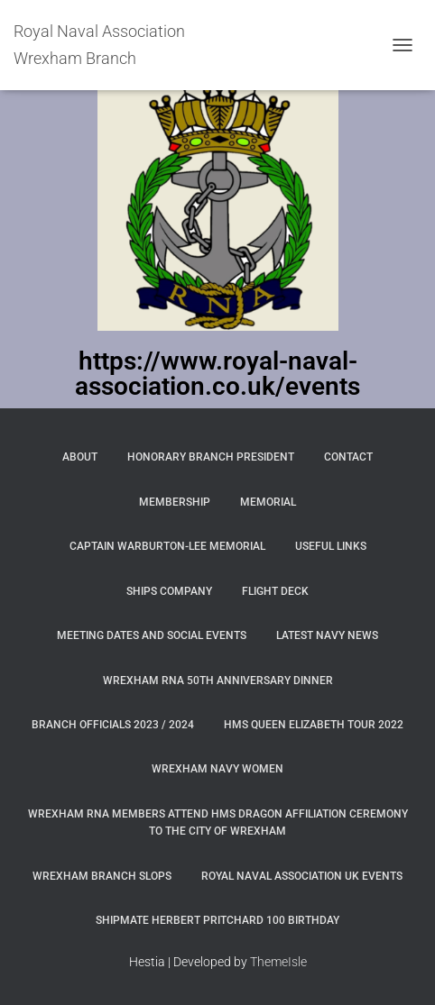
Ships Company (169, 591)
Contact (348, 457)
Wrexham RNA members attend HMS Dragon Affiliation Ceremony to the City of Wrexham (218, 822)
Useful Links (330, 546)
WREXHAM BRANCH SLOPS (101, 876)
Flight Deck (275, 591)
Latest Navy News (327, 635)
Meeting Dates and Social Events (151, 635)
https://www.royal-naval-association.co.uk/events (217, 373)
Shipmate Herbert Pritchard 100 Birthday (217, 920)
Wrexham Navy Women (217, 769)
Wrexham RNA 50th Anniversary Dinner (218, 680)
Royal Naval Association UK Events (302, 876)
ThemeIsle (278, 962)
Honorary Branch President (210, 457)
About (79, 457)
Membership (174, 502)
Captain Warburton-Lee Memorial (167, 546)
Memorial (268, 502)
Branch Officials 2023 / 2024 (113, 724)
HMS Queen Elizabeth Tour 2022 (313, 724)
